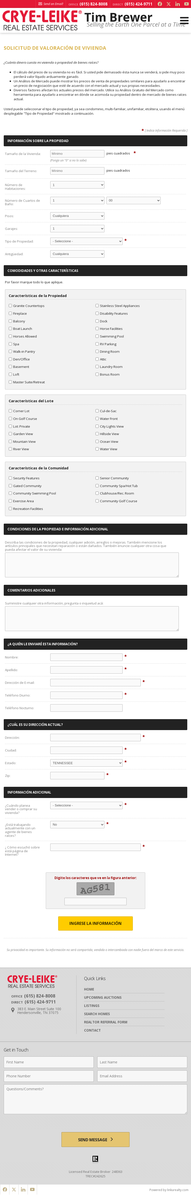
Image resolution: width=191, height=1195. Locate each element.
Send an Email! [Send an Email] (50, 4)
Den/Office (19, 359)
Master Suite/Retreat (27, 382)
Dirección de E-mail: (20, 682)
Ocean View (107, 441)
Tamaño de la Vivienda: (23, 153)
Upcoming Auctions (103, 997)
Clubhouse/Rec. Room (115, 493)
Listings (91, 1005)
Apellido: (11, 670)
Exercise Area (21, 501)
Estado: (10, 763)
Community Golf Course (116, 501)
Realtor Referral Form (105, 1022)
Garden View (21, 434)
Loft (14, 374)
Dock (101, 321)
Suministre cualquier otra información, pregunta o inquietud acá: (54, 603)
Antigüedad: (14, 254)
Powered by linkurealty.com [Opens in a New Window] (169, 1190)
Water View (106, 449)
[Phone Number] (49, 1076)
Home (89, 989)
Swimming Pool (110, 336)
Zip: (7, 775)
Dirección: (12, 737)
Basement (19, 366)
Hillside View (107, 434)
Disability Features (112, 313)
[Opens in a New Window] (159, 4)
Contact (92, 1030)
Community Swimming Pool (32, 493)
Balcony (17, 321)
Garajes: (11, 228)
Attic (101, 359)
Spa (14, 344)
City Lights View (110, 426)
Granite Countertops (27, 305)
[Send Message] (95, 1139)
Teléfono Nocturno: (19, 708)
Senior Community (112, 478)
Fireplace (18, 313)
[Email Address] (142, 1076)
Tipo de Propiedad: (19, 241)
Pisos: (9, 216)
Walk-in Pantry (22, 351)
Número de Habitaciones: (15, 187)
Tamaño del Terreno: (21, 171)
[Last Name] (142, 1062)
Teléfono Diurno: (17, 695)
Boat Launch (20, 328)
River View (19, 449)
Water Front (107, 418)
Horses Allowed (23, 336)
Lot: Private (19, 426)
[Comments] (95, 1099)
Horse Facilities (109, 328)
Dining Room (108, 351)
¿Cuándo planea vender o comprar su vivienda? (21, 809)
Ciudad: (11, 750)
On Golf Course (23, 418)
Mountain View (22, 441)
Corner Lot (19, 411)
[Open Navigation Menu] (184, 20)
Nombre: (11, 657)
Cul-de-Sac (106, 411)
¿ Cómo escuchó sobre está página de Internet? (22, 851)
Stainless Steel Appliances (118, 305)
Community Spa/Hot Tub (117, 486)
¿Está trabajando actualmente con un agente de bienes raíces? (20, 830)
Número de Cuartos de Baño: (22, 202)
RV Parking (106, 344)
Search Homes (97, 1013)
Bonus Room (108, 374)
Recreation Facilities (26, 508)
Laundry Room (109, 366)
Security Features (24, 478)
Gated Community (25, 486)
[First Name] (49, 1062)
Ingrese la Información (95, 923)
